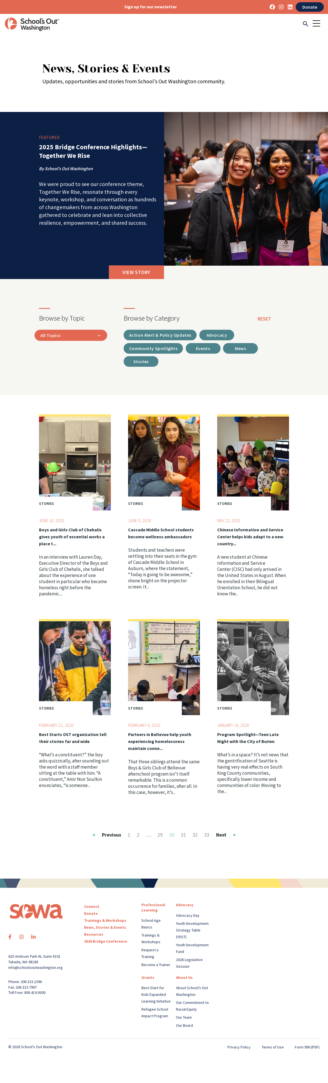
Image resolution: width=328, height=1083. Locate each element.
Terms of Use (273, 1047)
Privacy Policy (239, 1047)
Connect (91, 907)
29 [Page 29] (160, 835)
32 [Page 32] (195, 835)
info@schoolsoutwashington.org (35, 967)
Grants (147, 978)
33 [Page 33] (206, 835)
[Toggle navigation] (318, 24)
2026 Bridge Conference (105, 942)
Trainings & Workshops (105, 921)
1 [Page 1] (129, 835)
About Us (184, 978)
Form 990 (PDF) (307, 1047)
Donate (309, 7)
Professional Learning (153, 908)
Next (226, 835)
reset (264, 319)
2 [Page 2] (138, 835)
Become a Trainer (155, 965)
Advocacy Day (187, 915)
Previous (106, 835)
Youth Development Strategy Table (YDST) (192, 930)
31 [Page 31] (183, 835)
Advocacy (184, 905)
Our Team (184, 1017)
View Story (136, 272)
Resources (93, 935)
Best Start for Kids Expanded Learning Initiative (156, 995)
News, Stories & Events (105, 928)
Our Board (184, 1025)
